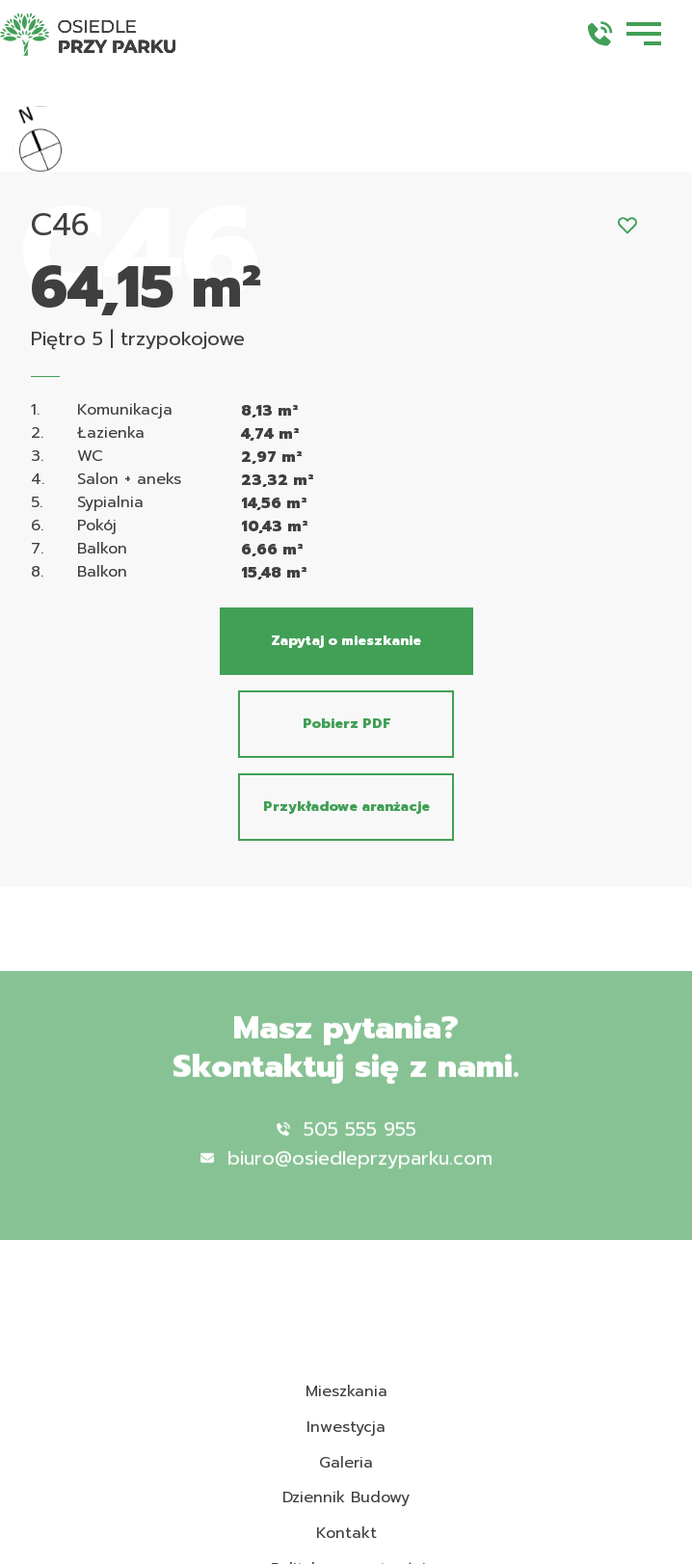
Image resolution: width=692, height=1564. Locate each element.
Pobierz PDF (346, 724)
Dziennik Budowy (346, 1497)
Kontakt (346, 1533)
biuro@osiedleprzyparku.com (346, 1176)
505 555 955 (346, 1147)
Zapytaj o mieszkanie (346, 641)
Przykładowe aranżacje (346, 806)
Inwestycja (346, 1427)
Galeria (346, 1462)
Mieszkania (346, 1391)
